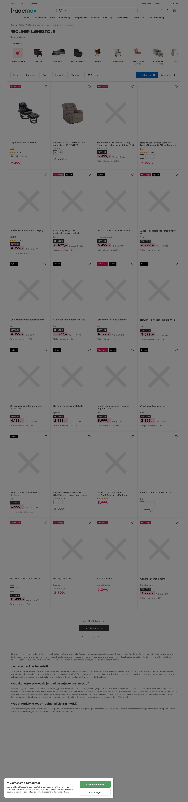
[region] (58, 788)
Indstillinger (95, 792)
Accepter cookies (95, 784)
